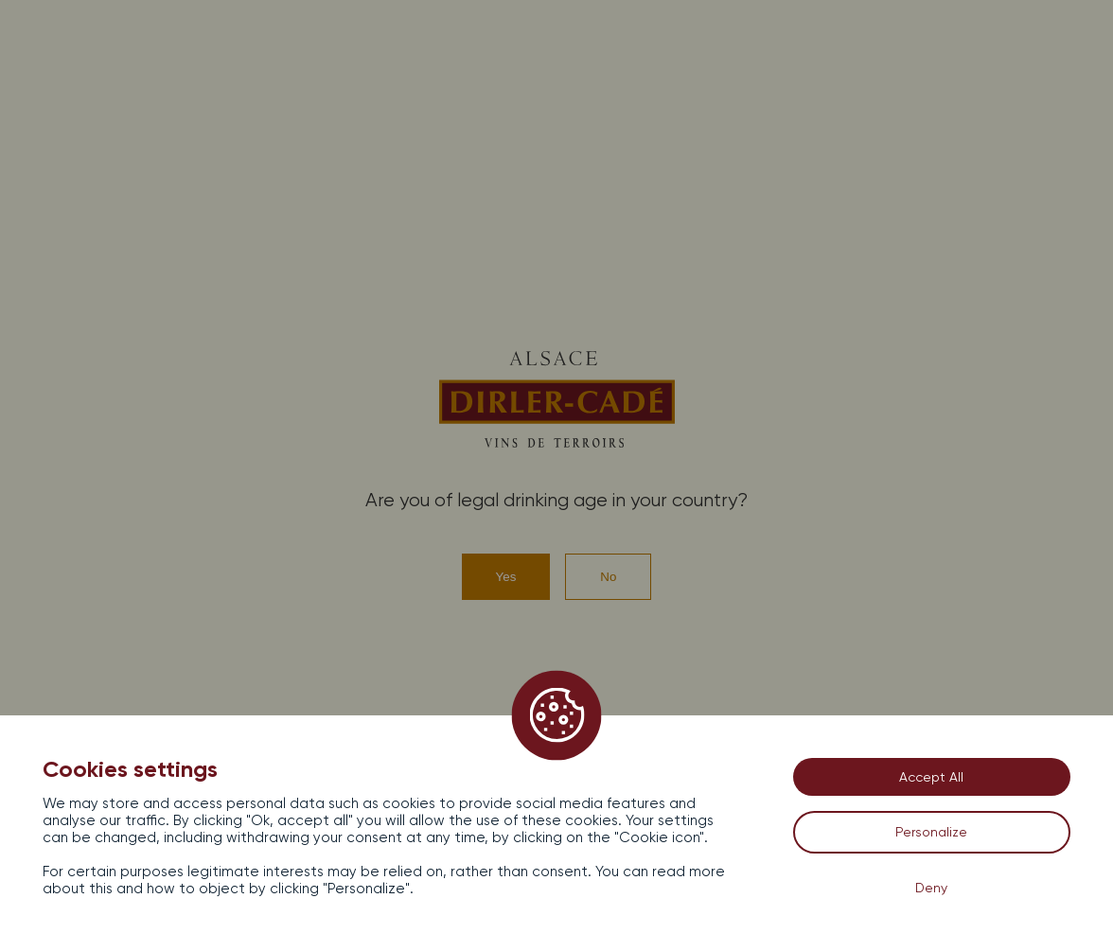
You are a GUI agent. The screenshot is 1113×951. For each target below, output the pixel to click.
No (608, 577)
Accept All (931, 776)
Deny (931, 887)
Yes (506, 577)
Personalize (931, 831)
